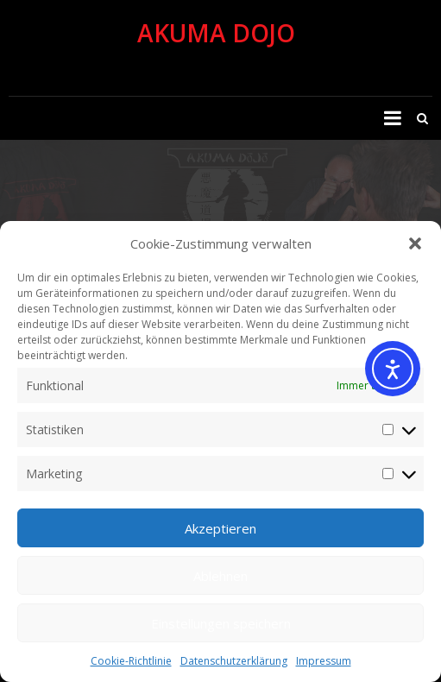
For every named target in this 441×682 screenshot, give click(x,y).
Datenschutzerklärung (233, 661)
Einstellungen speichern (221, 623)
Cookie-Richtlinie (131, 661)
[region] (220, 200)
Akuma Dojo (216, 32)
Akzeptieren (220, 528)
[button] (415, 243)
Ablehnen (220, 575)
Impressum (323, 661)
